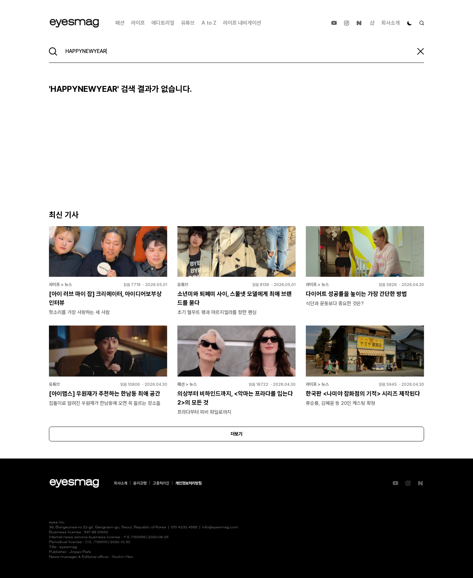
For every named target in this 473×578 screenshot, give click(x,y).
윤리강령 (139, 483)
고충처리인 (161, 483)
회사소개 (390, 23)
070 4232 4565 (184, 527)
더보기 (236, 433)
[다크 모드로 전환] (410, 23)
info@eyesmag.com (220, 527)
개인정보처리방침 (188, 483)
